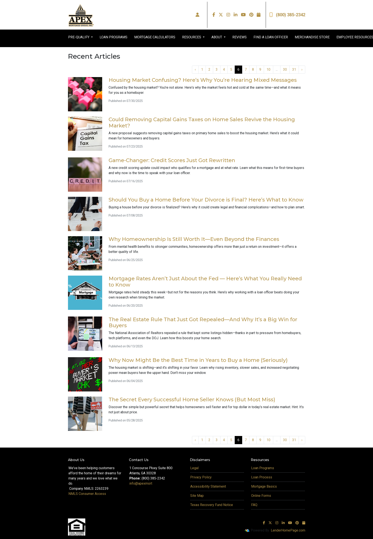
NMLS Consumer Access (87, 494)
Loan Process (261, 477)
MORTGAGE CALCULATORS (154, 37)
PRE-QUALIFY (79, 37)
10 (268, 69)
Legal (194, 468)
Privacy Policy (201, 477)
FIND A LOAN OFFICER (271, 37)
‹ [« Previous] (195, 69)
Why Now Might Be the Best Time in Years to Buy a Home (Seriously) (198, 360)
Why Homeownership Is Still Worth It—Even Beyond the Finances (194, 239)
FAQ (254, 505)
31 (294, 69)
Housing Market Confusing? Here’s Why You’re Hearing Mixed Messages (203, 80)
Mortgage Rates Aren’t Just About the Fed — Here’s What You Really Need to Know (205, 281)
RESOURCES (192, 37)
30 (285, 69)
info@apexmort (140, 483)
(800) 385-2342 (287, 14)
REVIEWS (239, 37)
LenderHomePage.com (288, 530)
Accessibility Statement (208, 486)
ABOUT (217, 37)
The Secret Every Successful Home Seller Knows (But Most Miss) (192, 399)
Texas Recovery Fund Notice (211, 505)
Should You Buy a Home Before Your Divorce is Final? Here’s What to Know (206, 200)
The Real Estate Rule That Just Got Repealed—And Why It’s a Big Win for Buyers (203, 322)
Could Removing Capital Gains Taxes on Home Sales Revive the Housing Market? (202, 122)
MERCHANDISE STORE (312, 37)
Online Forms (261, 496)
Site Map (197, 496)
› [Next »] (301, 69)
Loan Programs (262, 468)
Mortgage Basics (264, 486)
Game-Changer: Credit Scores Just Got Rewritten (172, 160)
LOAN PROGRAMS (113, 37)
